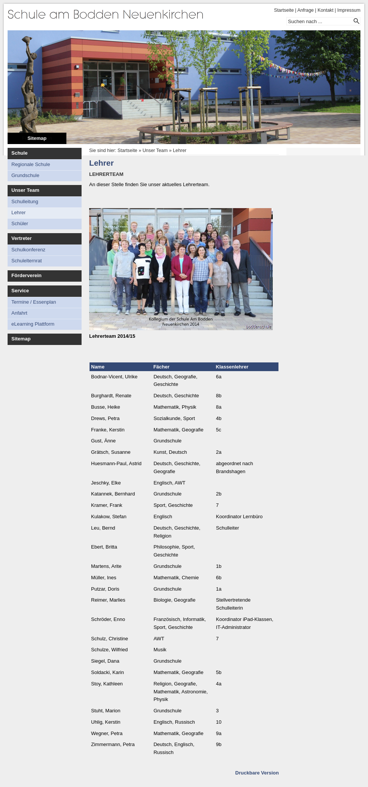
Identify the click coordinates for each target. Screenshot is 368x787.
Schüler (19, 223)
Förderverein (26, 275)
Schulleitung (24, 201)
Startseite (284, 10)
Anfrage (305, 10)
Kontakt (325, 10)
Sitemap (37, 138)
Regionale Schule (30, 164)
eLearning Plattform (32, 324)
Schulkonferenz (28, 249)
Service (20, 290)
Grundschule (25, 175)
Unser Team (25, 190)
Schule (19, 153)
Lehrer (18, 212)
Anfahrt (19, 313)
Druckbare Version (257, 773)
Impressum (348, 10)
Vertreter (21, 238)
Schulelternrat (26, 260)
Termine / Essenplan (33, 302)
